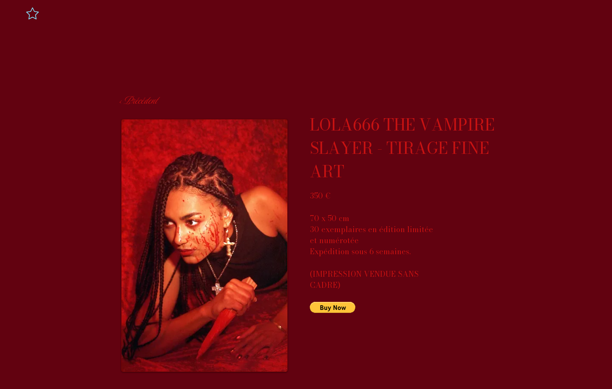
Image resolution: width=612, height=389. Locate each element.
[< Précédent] (138, 100)
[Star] (32, 13)
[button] (332, 307)
